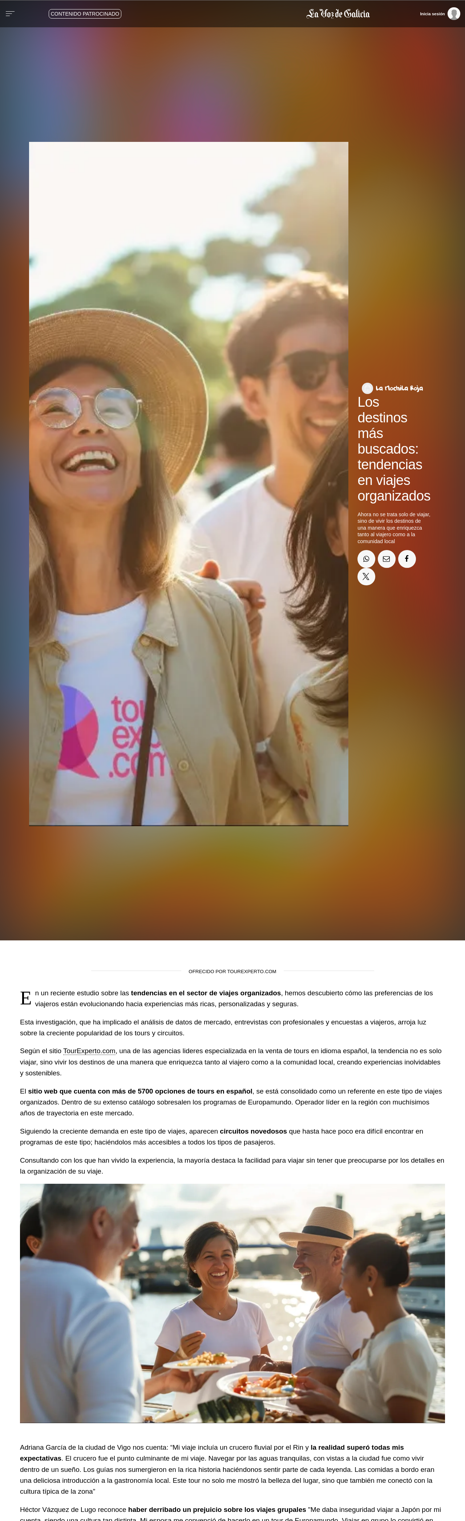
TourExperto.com (89, 1051)
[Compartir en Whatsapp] (366, 559)
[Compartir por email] (386, 559)
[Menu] (10, 14)
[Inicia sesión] (440, 13)
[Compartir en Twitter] (366, 576)
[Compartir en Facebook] (407, 559)
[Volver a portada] (256, 14)
